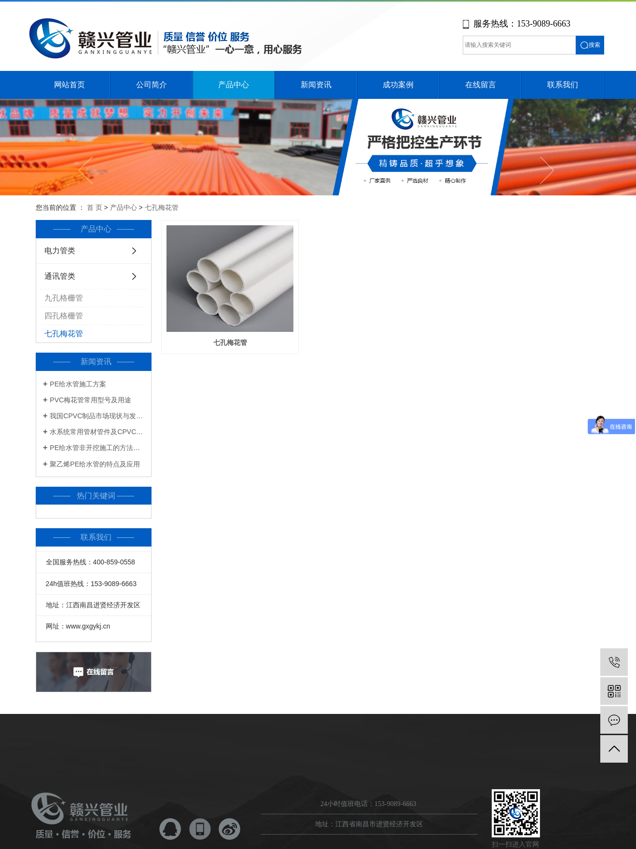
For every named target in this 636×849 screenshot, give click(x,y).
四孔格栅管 (63, 316)
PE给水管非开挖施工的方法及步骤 (97, 448)
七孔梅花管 (162, 207)
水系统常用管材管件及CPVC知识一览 (97, 432)
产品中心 (233, 85)
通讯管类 (59, 276)
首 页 (94, 207)
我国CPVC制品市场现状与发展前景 (97, 416)
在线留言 (480, 85)
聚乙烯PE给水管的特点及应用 (95, 464)
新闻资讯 (316, 85)
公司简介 (151, 85)
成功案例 (398, 85)
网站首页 (69, 85)
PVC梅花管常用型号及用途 (90, 400)
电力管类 (59, 250)
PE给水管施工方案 (78, 384)
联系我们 (562, 85)
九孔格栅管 (63, 298)
